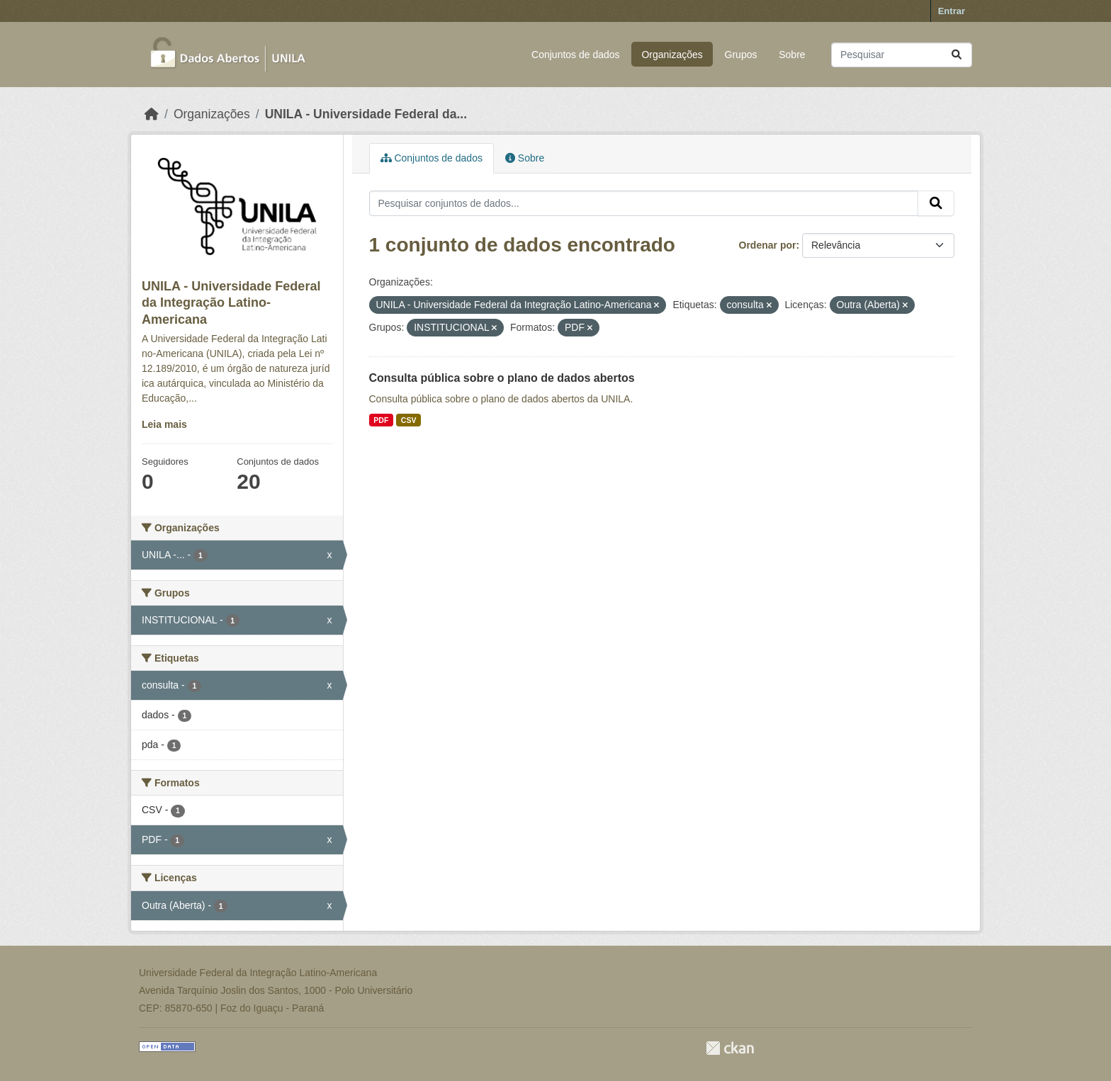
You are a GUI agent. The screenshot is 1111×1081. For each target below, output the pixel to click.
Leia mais (164, 424)
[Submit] (956, 55)
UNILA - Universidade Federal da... (366, 114)
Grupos (741, 54)
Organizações (671, 54)
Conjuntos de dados (575, 54)
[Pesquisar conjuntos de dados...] (901, 55)
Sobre (792, 54)
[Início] (152, 114)
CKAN (730, 1048)
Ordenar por (767, 245)
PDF (380, 420)
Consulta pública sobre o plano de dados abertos (502, 378)
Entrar (951, 11)
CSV (409, 420)
